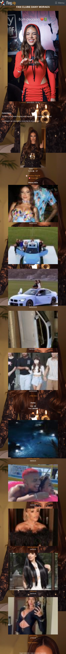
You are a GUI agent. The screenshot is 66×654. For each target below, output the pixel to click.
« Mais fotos (33, 396)
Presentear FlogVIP (33, 176)
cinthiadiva (33, 591)
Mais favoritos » (33, 643)
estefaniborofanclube (33, 458)
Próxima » (43, 102)
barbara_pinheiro (33, 547)
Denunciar (33, 178)
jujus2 (33, 503)
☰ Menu (59, 2)
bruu (35, 169)
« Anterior (23, 102)
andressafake (33, 636)
